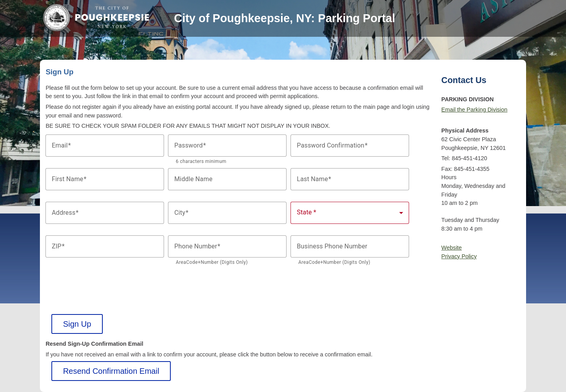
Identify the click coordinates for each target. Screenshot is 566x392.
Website (451, 247)
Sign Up (77, 324)
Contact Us (464, 80)
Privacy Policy (459, 256)
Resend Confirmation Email (111, 371)
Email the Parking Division (474, 109)
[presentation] (105, 284)
